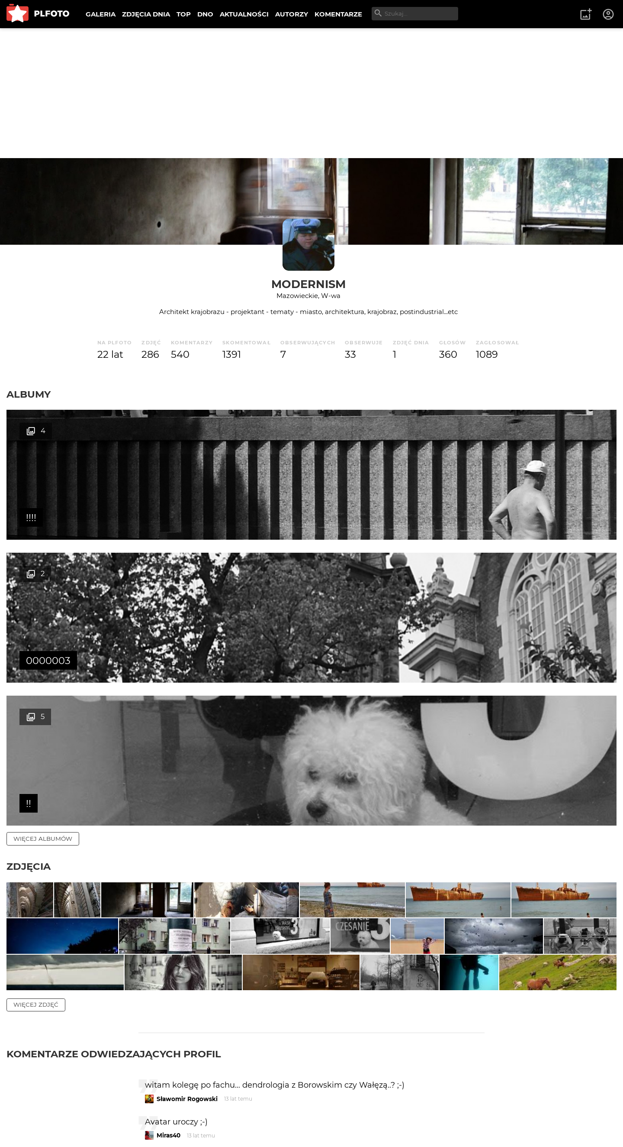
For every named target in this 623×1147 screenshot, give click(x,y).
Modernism (308, 284)
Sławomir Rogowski (187, 901)
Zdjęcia (28, 580)
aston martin (176, 975)
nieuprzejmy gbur (184, 1108)
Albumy (28, 394)
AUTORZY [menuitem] (291, 14)
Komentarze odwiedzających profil (113, 857)
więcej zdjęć (35, 807)
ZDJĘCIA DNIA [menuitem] (146, 14)
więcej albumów (42, 552)
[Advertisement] (311, 93)
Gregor (167, 1059)
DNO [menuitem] (205, 14)
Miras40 (168, 938)
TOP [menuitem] (184, 14)
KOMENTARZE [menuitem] (338, 14)
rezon (165, 1023)
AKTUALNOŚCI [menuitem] (244, 14)
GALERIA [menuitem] (101, 14)
